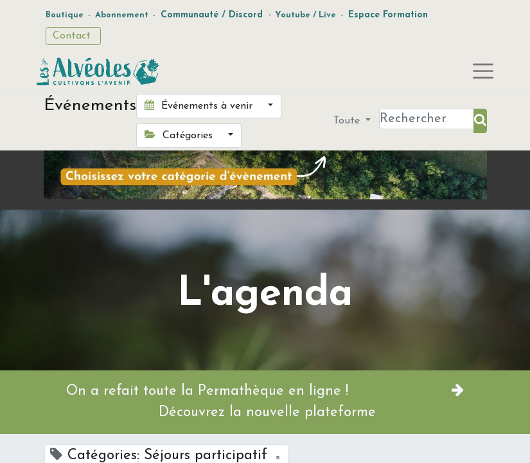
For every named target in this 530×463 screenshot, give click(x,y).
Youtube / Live (305, 15)
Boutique (65, 15)
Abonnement (121, 15)
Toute (348, 121)
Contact (73, 36)
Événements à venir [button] (200, 105)
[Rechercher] (480, 121)
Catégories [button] (180, 135)
